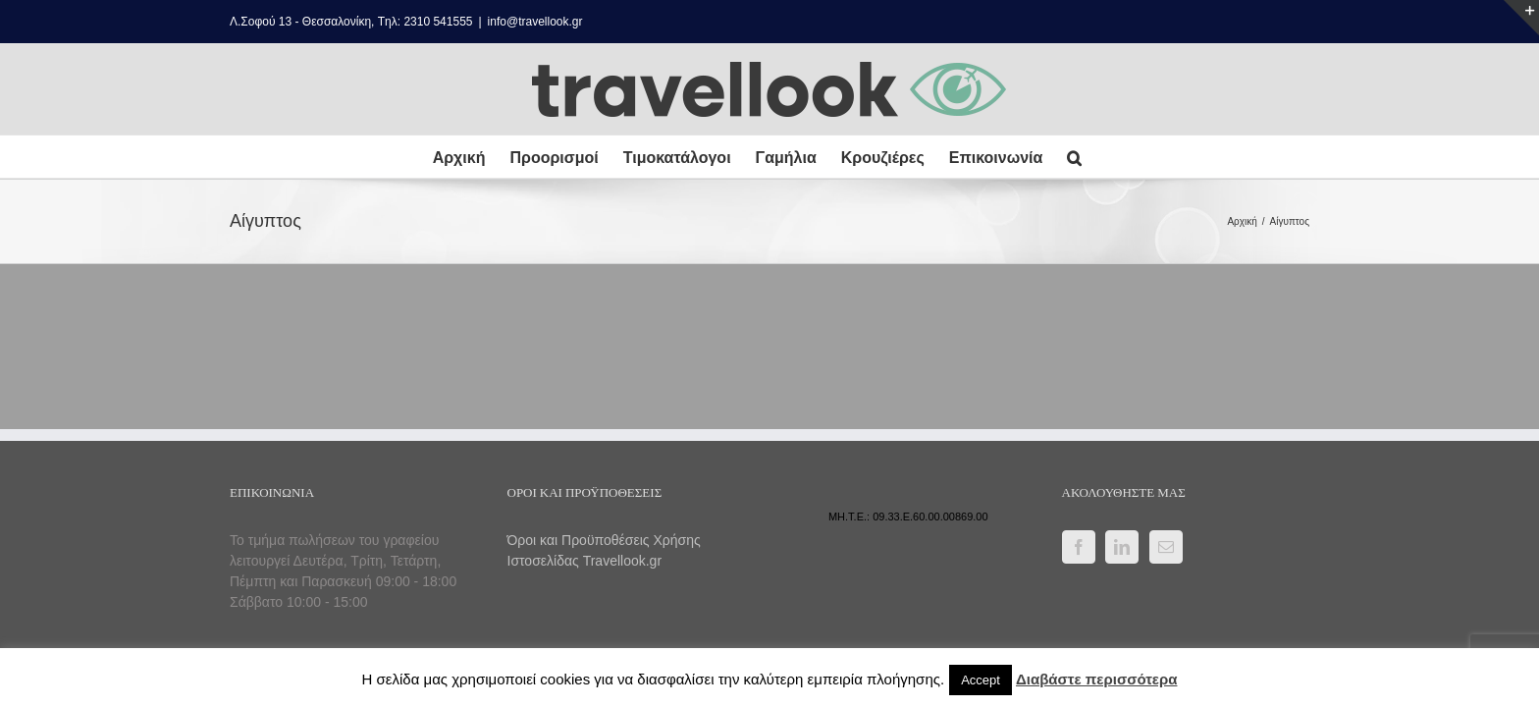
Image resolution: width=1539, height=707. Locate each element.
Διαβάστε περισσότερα (1096, 679)
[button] (1101, 157)
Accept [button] (980, 680)
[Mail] (1166, 547)
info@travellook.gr (535, 21)
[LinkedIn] (1122, 547)
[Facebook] (1078, 547)
